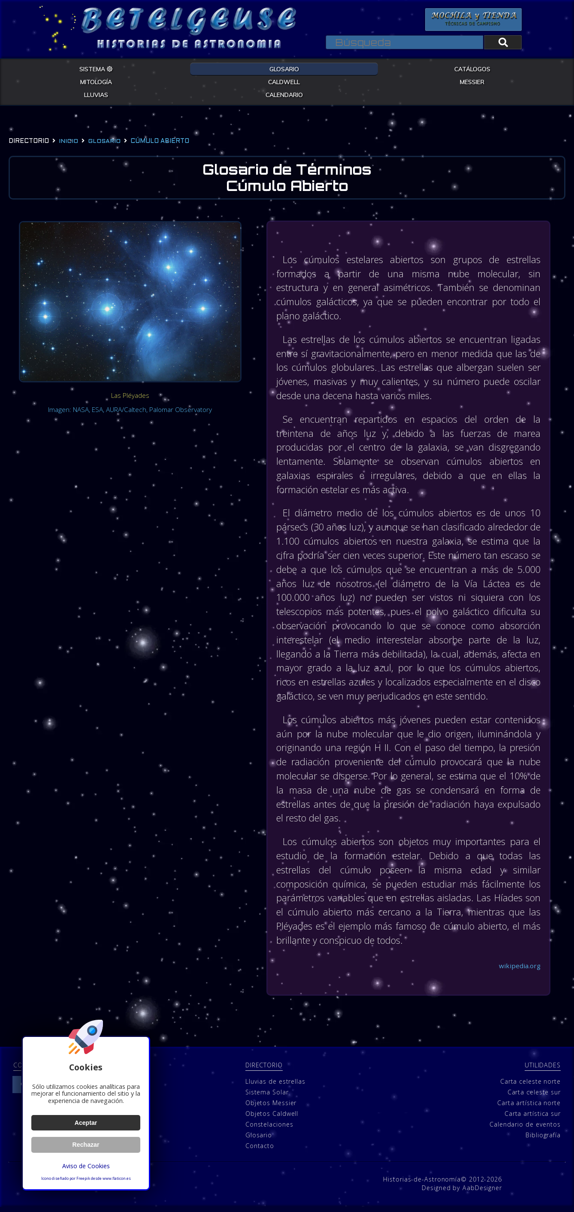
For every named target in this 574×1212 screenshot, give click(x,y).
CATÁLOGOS (472, 69)
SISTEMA (96, 69)
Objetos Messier (271, 1108)
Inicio (68, 141)
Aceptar (85, 1122)
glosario (104, 141)
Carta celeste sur (534, 1097)
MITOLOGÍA (96, 81)
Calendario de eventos (525, 1129)
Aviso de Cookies (86, 1166)
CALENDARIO (284, 94)
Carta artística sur (533, 1119)
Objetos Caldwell (271, 1119)
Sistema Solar (267, 1097)
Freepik (83, 1178)
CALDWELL (284, 81)
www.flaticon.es (117, 1178)
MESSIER (472, 81)
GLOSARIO (284, 69)
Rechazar (86, 1144)
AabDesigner (482, 1193)
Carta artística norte (529, 1108)
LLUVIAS (96, 94)
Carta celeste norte (530, 1086)
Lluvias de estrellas (275, 1086)
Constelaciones (269, 1129)
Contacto (259, 1151)
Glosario (258, 1140)
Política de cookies (101, 1193)
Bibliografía (543, 1140)
